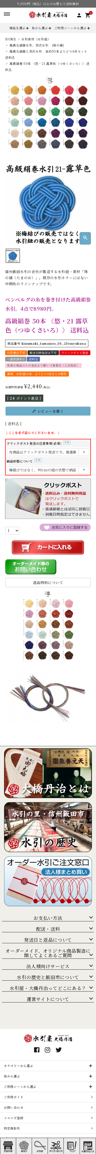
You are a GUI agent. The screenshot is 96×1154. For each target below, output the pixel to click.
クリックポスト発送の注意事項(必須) (39, 443)
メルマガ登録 (13, 1118)
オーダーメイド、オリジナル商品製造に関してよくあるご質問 (48, 952)
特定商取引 (12, 1128)
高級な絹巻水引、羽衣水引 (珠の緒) (36, 45)
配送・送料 (48, 928)
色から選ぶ (40, 28)
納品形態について (24, 461)
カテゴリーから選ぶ (18, 1065)
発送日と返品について (48, 939)
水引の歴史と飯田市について (48, 977)
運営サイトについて (48, 999)
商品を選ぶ (17, 28)
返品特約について (48, 582)
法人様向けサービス (47, 966)
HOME (10, 39)
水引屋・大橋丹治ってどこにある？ (48, 988)
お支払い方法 (48, 918)
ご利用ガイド (13, 1097)
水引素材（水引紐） (36, 39)
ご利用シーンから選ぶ (70, 28)
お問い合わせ (13, 1107)
